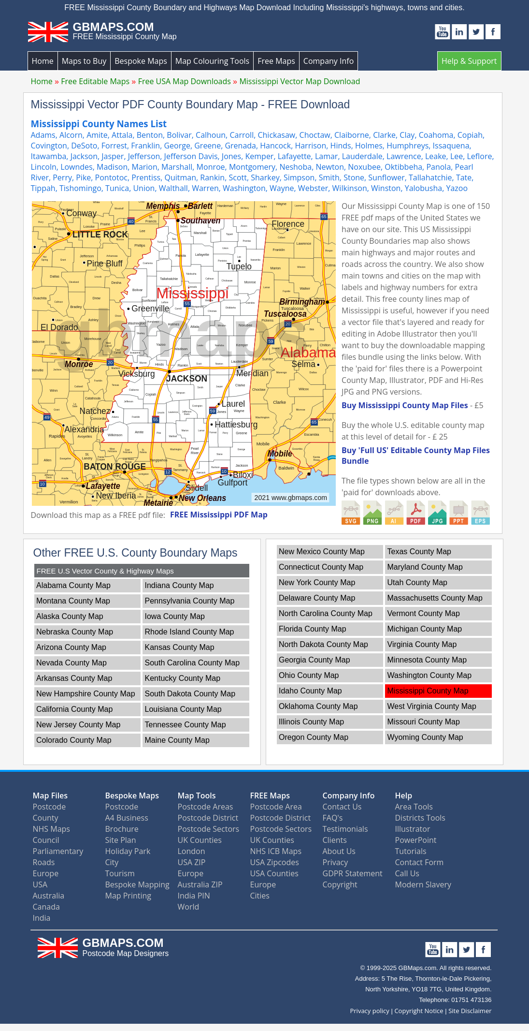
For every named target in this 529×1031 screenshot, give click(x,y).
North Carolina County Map (325, 613)
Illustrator (412, 829)
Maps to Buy (84, 61)
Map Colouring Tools (212, 61)
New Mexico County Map (322, 551)
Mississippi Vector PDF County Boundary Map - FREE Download (190, 104)
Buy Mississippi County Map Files (405, 405)
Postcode (49, 806)
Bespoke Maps (140, 61)
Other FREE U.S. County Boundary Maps (135, 552)
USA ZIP (192, 862)
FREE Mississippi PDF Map (219, 514)
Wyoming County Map (425, 737)
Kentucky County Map (183, 678)
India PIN (194, 895)
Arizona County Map (71, 647)
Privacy (335, 862)
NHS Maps (51, 829)
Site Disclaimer (469, 1010)
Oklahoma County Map (318, 706)
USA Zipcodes (274, 862)
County (45, 817)
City (112, 862)
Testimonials (345, 829)
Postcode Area (276, 806)
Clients (335, 840)
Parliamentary (58, 851)
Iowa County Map (175, 616)
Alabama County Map (73, 585)
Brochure (122, 829)
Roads (44, 862)
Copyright (340, 884)
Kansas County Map (179, 647)
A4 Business (126, 817)
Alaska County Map (69, 616)
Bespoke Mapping (137, 884)
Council (46, 840)
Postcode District (208, 817)
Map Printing (128, 895)
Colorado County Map (74, 740)
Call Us (407, 873)
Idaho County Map (310, 691)
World (189, 906)
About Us (339, 851)
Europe (46, 873)
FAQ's (333, 817)
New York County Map (317, 582)
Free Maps (276, 61)
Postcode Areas (205, 806)
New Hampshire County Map (85, 694)
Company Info (328, 61)
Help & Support (469, 61)
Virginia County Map (422, 644)
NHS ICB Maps (276, 851)
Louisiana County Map (183, 709)
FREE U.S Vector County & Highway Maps (105, 571)
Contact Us (342, 806)
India (42, 917)
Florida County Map (312, 629)
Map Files (50, 795)
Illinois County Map (311, 722)
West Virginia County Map (431, 706)
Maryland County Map (425, 567)
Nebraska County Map (74, 632)
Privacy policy (369, 1010)
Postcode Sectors (209, 829)
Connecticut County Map (321, 567)
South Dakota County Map (190, 694)
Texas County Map (419, 551)
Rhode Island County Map (189, 632)
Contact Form (419, 862)
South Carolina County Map (192, 663)
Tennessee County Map (185, 725)
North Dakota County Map (323, 644)
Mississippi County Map (428, 691)
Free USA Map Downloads (184, 81)
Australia (49, 895)
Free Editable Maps (95, 81)
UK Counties (200, 840)
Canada (46, 906)
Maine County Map (177, 740)
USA (40, 884)
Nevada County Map (71, 663)
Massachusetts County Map (435, 598)
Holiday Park (128, 851)
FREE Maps (270, 795)
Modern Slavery (423, 884)
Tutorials (411, 851)
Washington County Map (429, 675)
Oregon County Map (313, 737)
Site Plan (120, 840)
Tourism (120, 873)
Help (404, 795)
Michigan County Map (424, 629)
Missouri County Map (423, 722)
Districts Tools (420, 817)
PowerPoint (416, 840)
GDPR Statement (353, 873)
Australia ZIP (200, 884)
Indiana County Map (179, 585)
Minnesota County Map (427, 660)
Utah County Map (417, 582)
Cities (260, 895)
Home (43, 61)
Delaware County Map (317, 598)
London (191, 851)
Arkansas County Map (74, 678)
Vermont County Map (423, 613)
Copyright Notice (418, 1010)
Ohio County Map (309, 675)
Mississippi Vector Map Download (299, 81)
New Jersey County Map (78, 725)
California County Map (74, 709)
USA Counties (274, 873)
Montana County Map (73, 601)
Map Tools (197, 795)
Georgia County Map (314, 660)
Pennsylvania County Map (190, 601)
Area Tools (414, 806)
